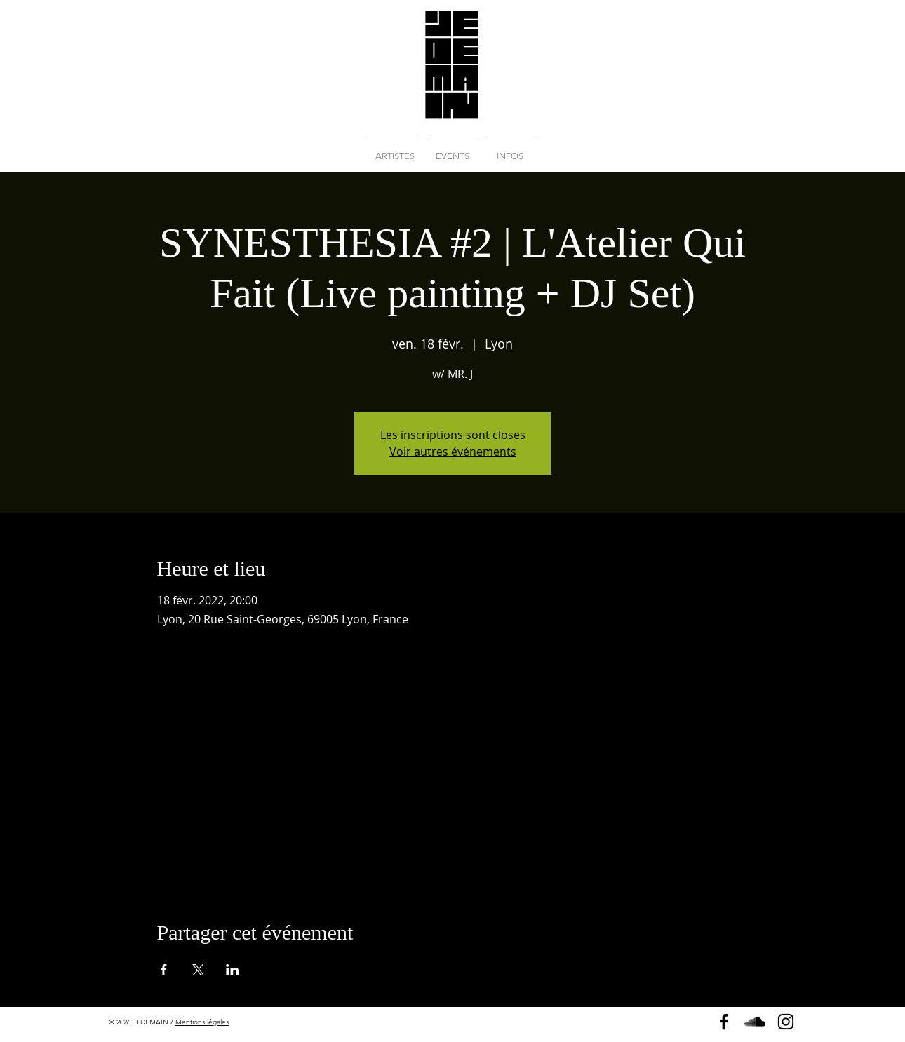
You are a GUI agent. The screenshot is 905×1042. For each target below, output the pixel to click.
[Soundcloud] (754, 1021)
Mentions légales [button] (202, 1022)
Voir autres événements (452, 451)
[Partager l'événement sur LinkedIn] (232, 969)
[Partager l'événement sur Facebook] (163, 969)
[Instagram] (785, 1021)
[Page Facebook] (724, 1021)
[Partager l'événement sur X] (198, 969)
